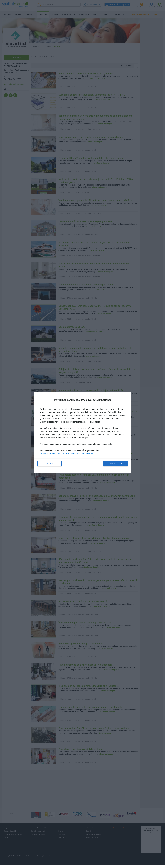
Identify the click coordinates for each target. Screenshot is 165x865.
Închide (49, 464)
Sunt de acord (115, 464)
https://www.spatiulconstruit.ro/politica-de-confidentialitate (66, 453)
